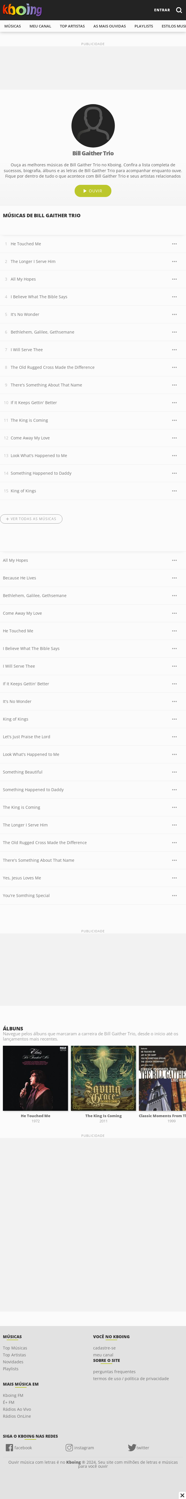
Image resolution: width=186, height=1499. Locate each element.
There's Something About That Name (46, 385)
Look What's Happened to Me (39, 455)
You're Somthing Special (26, 895)
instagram (84, 1447)
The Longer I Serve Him (33, 261)
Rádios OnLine (17, 1416)
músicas (12, 26)
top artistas (72, 26)
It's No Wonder (25, 314)
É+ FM (8, 1402)
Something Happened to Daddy (41, 473)
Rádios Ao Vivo (17, 1409)
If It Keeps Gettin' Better (34, 402)
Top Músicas (15, 1348)
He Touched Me (26, 243)
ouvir (95, 191)
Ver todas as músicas (33, 518)
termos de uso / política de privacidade (131, 1378)
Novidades (13, 1361)
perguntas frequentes (114, 1371)
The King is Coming (29, 420)
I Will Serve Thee (27, 349)
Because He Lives (19, 578)
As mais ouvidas (109, 26)
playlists (144, 26)
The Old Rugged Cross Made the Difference (53, 367)
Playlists (11, 1368)
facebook (23, 1447)
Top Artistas (14, 1355)
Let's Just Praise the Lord (26, 736)
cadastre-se (104, 1348)
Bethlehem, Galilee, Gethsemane (42, 332)
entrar (162, 10)
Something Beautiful (23, 772)
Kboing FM (13, 1395)
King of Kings (23, 490)
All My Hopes (23, 279)
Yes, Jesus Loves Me (22, 878)
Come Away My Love (30, 438)
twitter (143, 1447)
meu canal (40, 26)
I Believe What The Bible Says (39, 296)
